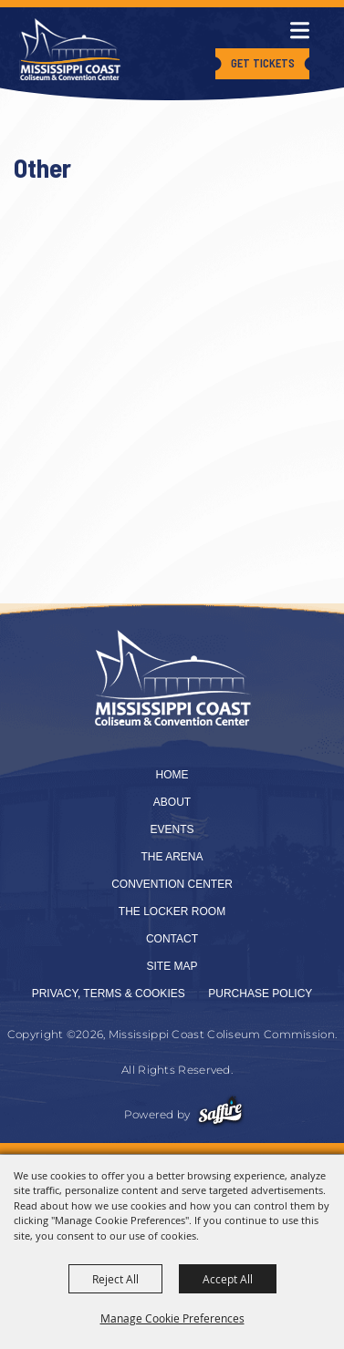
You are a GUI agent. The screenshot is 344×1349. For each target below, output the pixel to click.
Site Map (171, 966)
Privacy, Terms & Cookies (108, 993)
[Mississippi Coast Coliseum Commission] (70, 49)
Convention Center (172, 884)
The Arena (172, 856)
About (172, 802)
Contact (172, 938)
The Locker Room (172, 911)
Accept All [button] (228, 1279)
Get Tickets (263, 63)
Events (171, 829)
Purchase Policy (260, 993)
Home (172, 774)
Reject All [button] (115, 1279)
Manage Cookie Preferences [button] (172, 1318)
